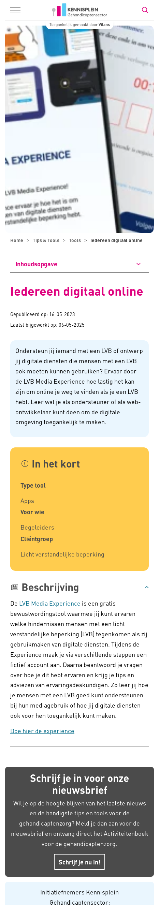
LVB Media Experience (50, 603)
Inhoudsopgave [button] (36, 264)
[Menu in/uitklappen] (15, 10)
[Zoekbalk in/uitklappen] (145, 10)
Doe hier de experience (42, 731)
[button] (79, 587)
